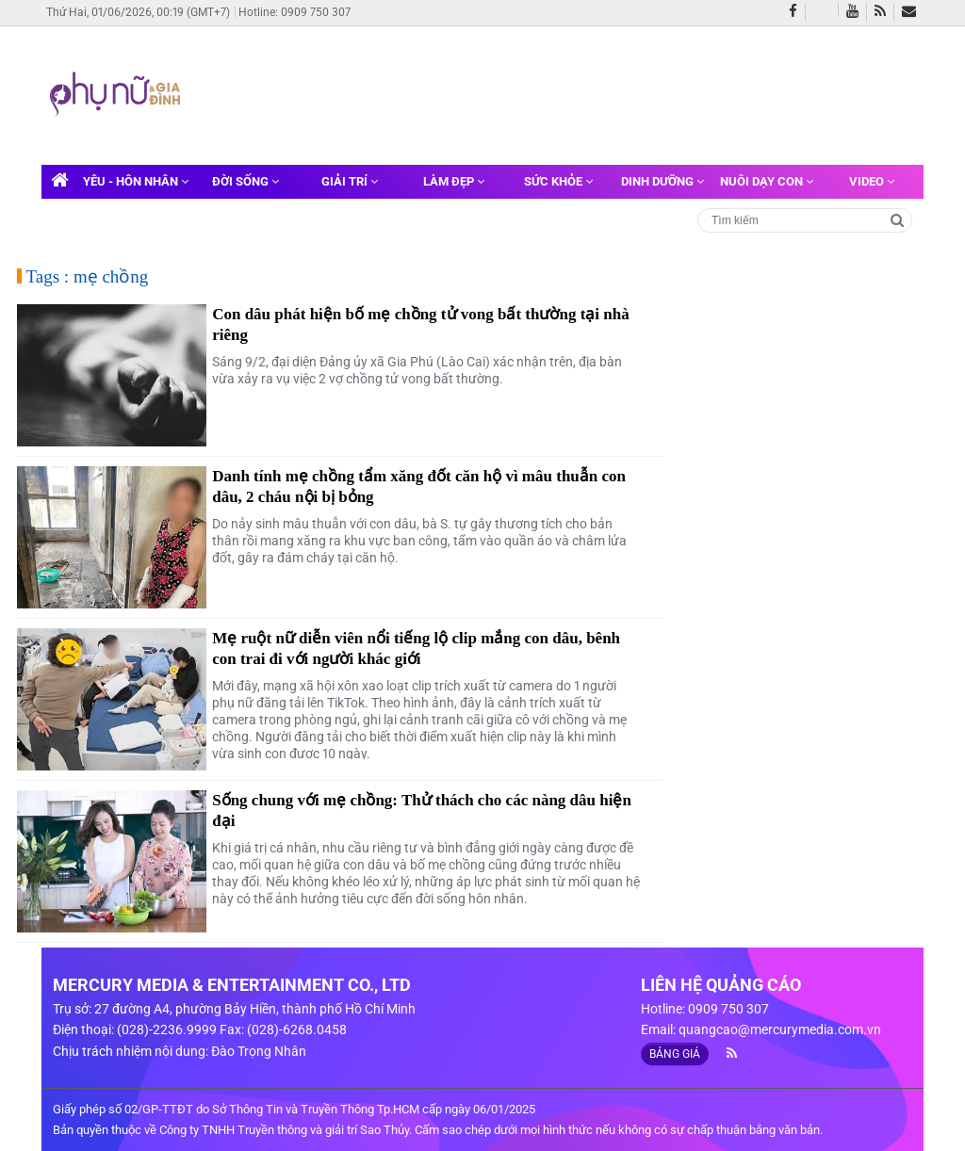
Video (871, 181)
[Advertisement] (547, 93)
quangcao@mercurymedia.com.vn (780, 1029)
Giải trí (349, 181)
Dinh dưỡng (662, 181)
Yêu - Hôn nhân (135, 181)
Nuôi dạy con (766, 181)
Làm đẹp (453, 181)
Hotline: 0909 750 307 (294, 12)
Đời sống (245, 181)
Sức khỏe (558, 181)
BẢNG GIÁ (674, 1054)
